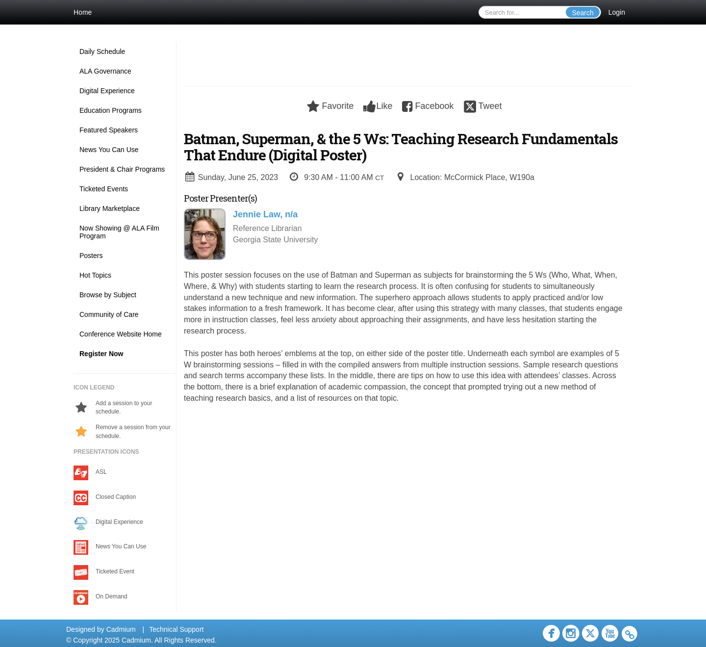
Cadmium (121, 629)
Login (616, 12)
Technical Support (176, 629)
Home (83, 12)
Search (582, 13)
